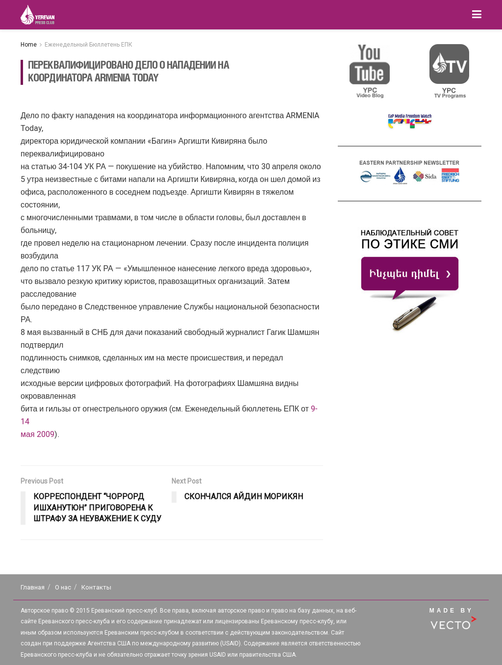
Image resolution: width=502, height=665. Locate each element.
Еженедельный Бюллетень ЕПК (88, 44)
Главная (33, 587)
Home (29, 44)
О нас (63, 587)
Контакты (96, 587)
